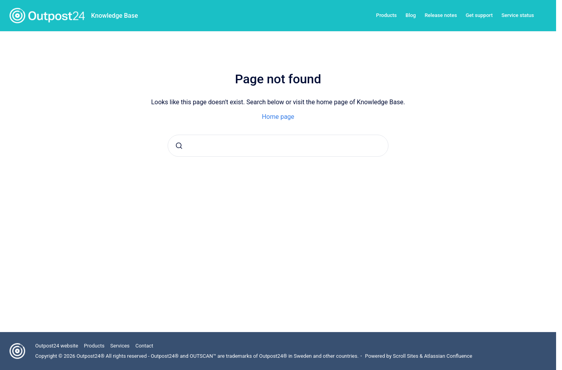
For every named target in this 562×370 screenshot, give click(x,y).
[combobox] (278, 145)
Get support (479, 15)
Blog (410, 15)
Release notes (441, 15)
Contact (144, 346)
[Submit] (179, 145)
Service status (517, 15)
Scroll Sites (405, 356)
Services (120, 346)
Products (386, 15)
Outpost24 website (56, 346)
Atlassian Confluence (448, 356)
